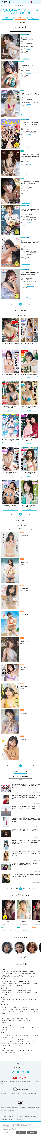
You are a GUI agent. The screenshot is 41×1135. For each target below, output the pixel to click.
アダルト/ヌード (16, 1045)
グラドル (7, 1035)
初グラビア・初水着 (17, 1050)
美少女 (6, 1018)
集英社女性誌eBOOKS (33, 983)
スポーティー (17, 1011)
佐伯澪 (21, 41)
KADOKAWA (19, 971)
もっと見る (20, 957)
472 (17, 888)
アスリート (7, 1045)
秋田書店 (4, 971)
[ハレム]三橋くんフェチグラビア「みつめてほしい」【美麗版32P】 (29, 182)
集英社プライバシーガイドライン (15, 1116)
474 (24, 888)
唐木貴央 (29, 73)
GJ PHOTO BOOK (29, 981)
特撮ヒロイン (7, 1043)
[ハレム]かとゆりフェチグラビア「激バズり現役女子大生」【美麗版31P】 (29, 155)
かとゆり (22, 158)
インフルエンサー (27, 1041)
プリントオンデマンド (20, 992)
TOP (2, 5)
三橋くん (22, 67)
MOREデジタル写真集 (7, 983)
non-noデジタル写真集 (20, 983)
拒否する (32, 1132)
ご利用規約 (4, 1116)
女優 (25, 1035)
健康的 (35, 1009)
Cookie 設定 (4, 1119)
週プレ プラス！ (20, 18)
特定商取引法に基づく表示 (30, 1116)
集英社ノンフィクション (8, 985)
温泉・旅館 (7, 1030)
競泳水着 (23, 999)
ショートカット (8, 1009)
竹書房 (33, 974)
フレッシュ (7, 1011)
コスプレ (6, 999)
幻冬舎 (7, 974)
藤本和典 (29, 49)
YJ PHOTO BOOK (19, 981)
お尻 (25, 1007)
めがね (33, 999)
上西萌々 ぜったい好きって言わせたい (29, 94)
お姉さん (15, 1018)
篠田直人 (29, 255)
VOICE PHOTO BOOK (8, 992)
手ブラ (6, 1050)
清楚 (5, 1022)
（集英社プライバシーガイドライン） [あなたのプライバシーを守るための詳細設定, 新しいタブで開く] (11, 1129)
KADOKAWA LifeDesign (29, 971)
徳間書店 (4, 976)
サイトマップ (27, 1119)
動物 (5, 1052)
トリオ (12, 1027)
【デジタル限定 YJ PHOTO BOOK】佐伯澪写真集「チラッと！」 (29, 38)
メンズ (30, 1050)
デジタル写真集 (7, 18)
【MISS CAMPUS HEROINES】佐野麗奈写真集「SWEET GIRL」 (29, 273)
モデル (34, 1035)
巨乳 (17, 1007)
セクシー (29, 1020)
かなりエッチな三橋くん (26, 65)
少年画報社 (28, 974)
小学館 (22, 974)
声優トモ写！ (30, 992)
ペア (5, 1027)
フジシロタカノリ (30, 286)
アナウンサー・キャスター (11, 1041)
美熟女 (24, 1018)
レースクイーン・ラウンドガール (13, 1039)
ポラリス (36, 992)
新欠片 (8, 976)
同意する (21, 1132)
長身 (26, 1009)
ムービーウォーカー (30, 976)
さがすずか (22, 246)
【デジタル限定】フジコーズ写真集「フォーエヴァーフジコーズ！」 (29, 123)
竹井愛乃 (22, 212)
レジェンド (18, 1043)
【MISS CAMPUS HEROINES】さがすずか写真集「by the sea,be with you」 (29, 242)
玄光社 (3, 974)
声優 (5, 1037)
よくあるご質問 (12, 1119)
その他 (12, 1052)
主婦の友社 (17, 974)
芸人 (28, 1043)
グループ (21, 1027)
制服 (15, 999)
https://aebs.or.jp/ (4, 1111)
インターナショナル (31, 1011)
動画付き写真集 (27, 990)
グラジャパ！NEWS (33, 18)
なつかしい (7, 1020)
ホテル (30, 1027)
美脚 (18, 1009)
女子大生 (13, 1037)
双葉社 (22, 976)
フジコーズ (22, 126)
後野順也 (29, 134)
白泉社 (13, 976)
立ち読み (26, 58)
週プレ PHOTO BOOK (7, 981)
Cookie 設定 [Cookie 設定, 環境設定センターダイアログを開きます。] (5, 1132)
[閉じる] (38, 1125)
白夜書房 (17, 976)
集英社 (12, 974)
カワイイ (18, 1020)
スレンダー (7, 1007)
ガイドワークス (11, 971)
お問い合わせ (20, 1119)
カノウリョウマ (30, 164)
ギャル (5, 1013)
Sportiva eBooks (19, 985)
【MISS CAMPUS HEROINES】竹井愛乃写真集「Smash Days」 (29, 210)
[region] (20, 1128)
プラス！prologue (17, 990)
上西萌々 (22, 97)
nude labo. (4, 994)
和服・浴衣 (7, 1002)
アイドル (17, 1035)
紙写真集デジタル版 (7, 990)
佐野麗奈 (22, 276)
